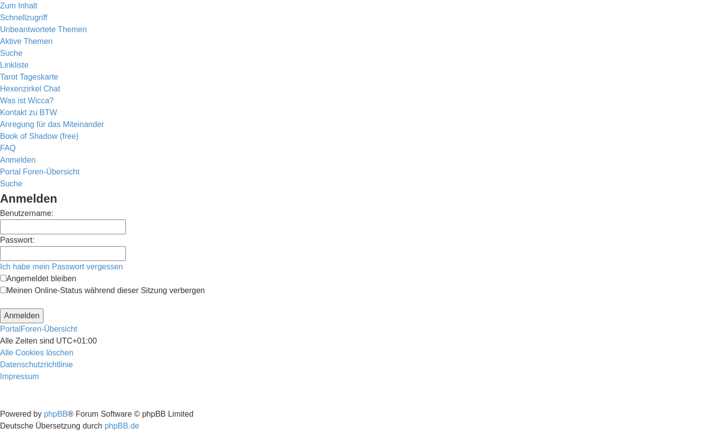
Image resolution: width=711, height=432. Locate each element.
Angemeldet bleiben (38, 278)
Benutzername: (27, 213)
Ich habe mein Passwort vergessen (61, 266)
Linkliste (14, 65)
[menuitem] (43, 29)
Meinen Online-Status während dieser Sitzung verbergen (102, 290)
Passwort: (17, 240)
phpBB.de (122, 426)
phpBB (56, 414)
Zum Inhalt (19, 5)
